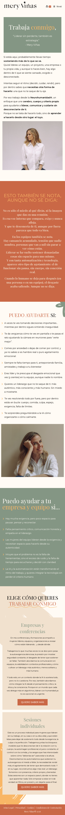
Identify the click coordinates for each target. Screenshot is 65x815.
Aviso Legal (8, 807)
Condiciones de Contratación (49, 807)
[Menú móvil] (57, 6)
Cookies (30, 807)
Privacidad (20, 807)
